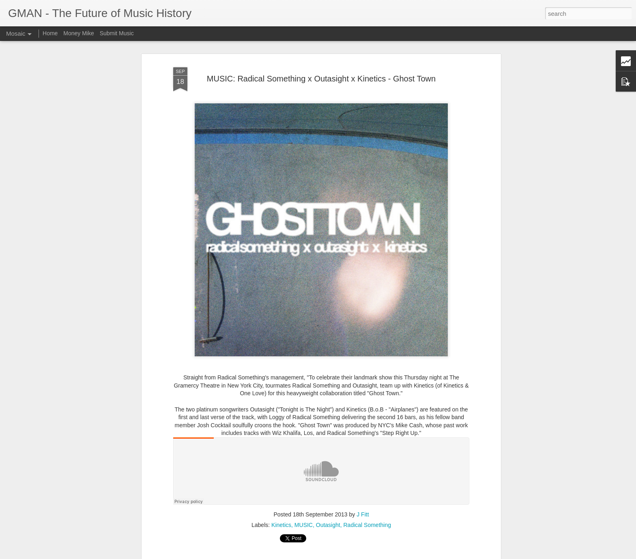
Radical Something (367, 525)
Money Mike (78, 33)
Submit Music (117, 33)
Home (50, 33)
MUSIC (303, 525)
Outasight (328, 525)
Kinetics (281, 525)
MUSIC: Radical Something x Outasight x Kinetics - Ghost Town (321, 78)
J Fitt (363, 514)
